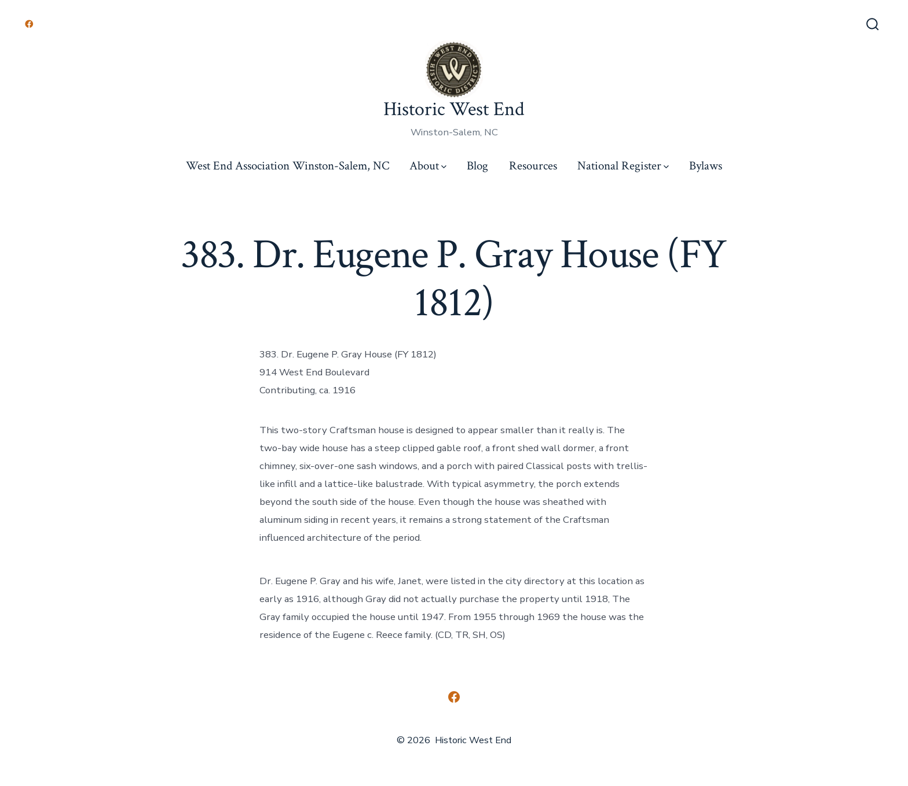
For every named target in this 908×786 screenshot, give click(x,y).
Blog (477, 166)
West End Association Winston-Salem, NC (287, 166)
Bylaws (705, 166)
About (427, 166)
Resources (533, 166)
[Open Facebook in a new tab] (29, 24)
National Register (623, 166)
